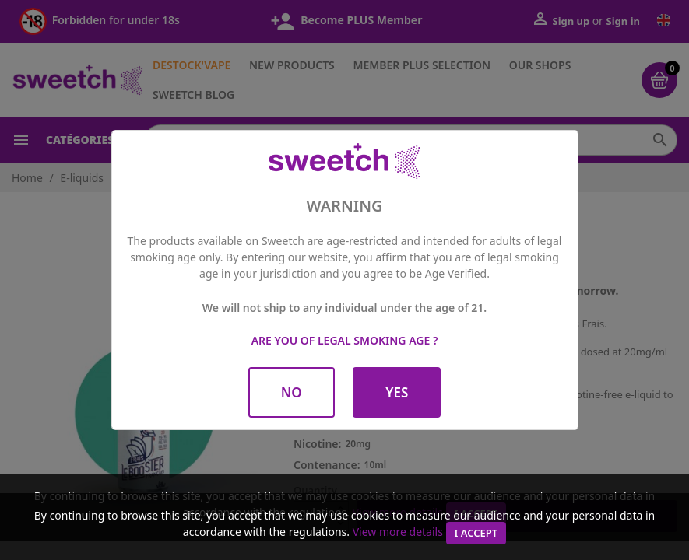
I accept (476, 533)
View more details (398, 531)
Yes (396, 392)
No (291, 392)
